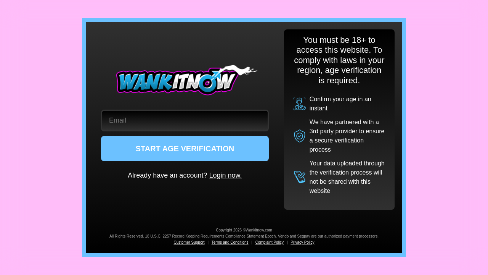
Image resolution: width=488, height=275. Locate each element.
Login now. (225, 175)
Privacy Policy (302, 242)
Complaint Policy (269, 242)
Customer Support (188, 242)
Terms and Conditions (230, 242)
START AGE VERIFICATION (185, 148)
